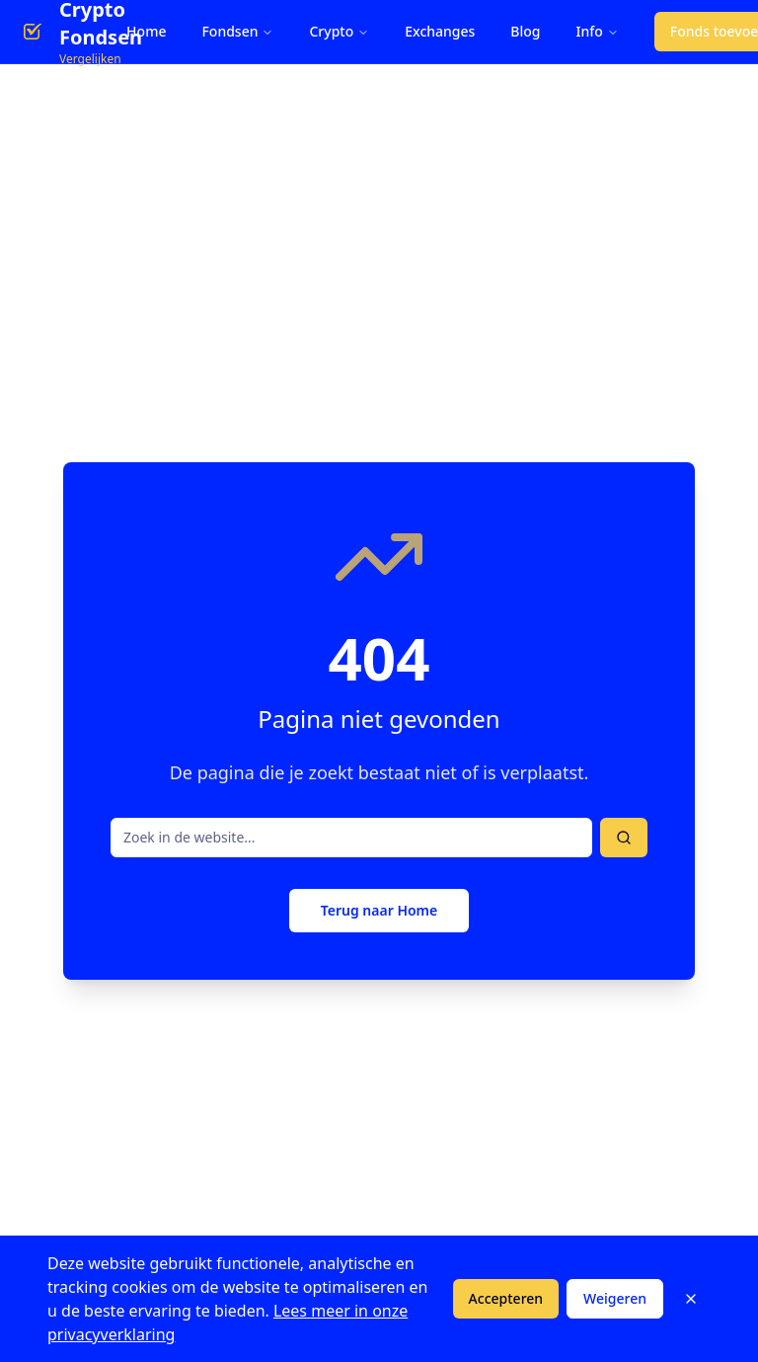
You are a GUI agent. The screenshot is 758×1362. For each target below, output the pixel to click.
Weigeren (614, 1298)
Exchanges (440, 31)
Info (597, 31)
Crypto (339, 31)
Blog (525, 31)
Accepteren (506, 1298)
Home (146, 31)
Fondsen (237, 31)
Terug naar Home (379, 910)
